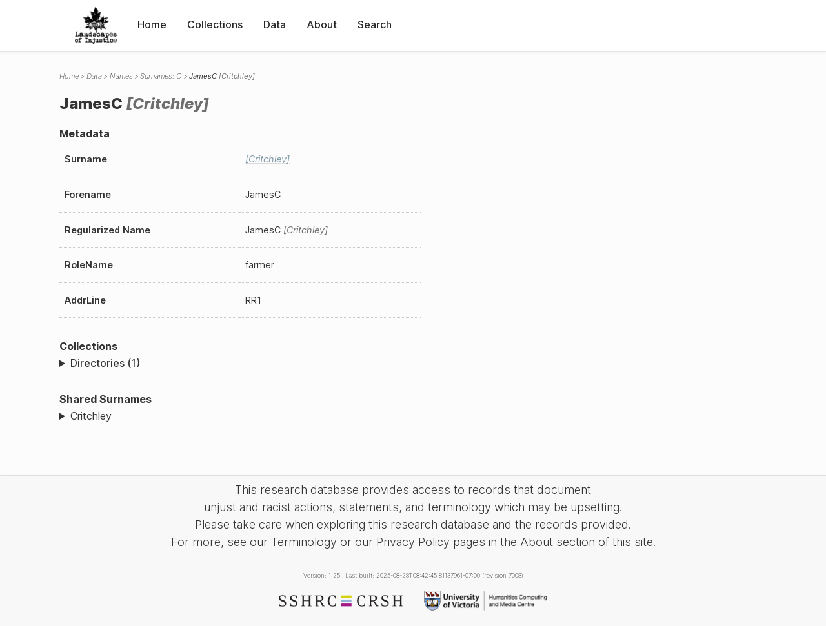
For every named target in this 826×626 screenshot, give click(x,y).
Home (151, 24)
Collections (215, 24)
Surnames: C (160, 76)
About (322, 24)
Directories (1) (105, 363)
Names (121, 76)
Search (375, 24)
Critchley (91, 415)
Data (274, 24)
